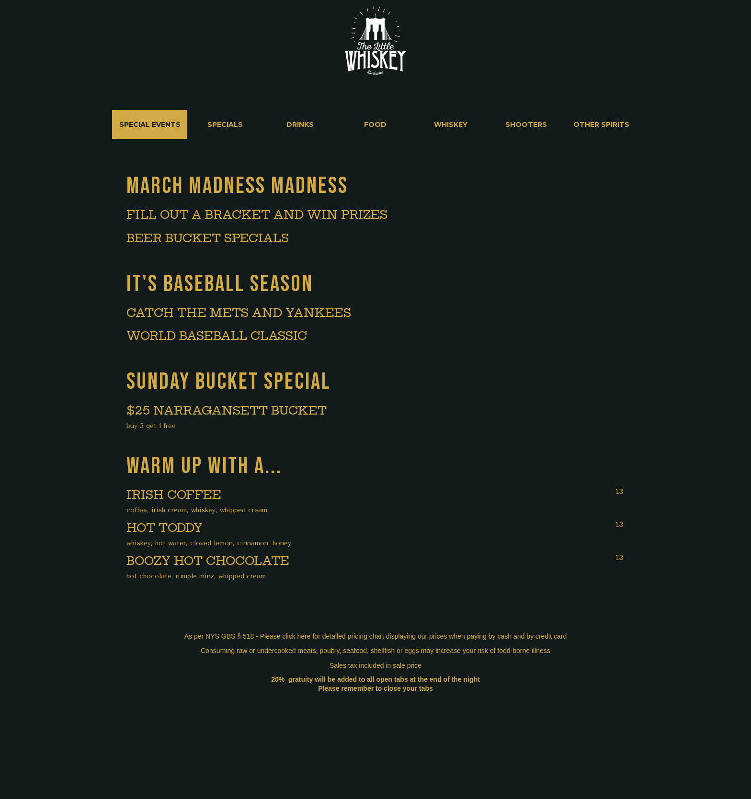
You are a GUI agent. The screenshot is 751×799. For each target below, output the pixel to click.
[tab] (149, 124)
